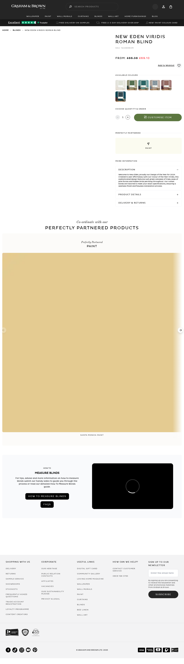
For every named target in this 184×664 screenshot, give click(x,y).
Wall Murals (84, 589)
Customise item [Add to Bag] (158, 117)
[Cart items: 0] (171, 7)
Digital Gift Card (87, 569)
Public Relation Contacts (50, 575)
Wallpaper (83, 584)
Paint (80, 594)
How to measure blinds (47, 496)
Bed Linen (82, 610)
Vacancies (47, 586)
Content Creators (17, 614)
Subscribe (163, 594)
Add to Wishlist (166, 65)
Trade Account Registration (15, 603)
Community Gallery (88, 574)
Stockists (12, 589)
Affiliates (47, 581)
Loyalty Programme (17, 609)
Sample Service (15, 579)
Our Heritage (49, 569)
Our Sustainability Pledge (52, 592)
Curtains (82, 599)
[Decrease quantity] (117, 117)
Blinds (17, 30)
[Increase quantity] (128, 117)
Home (5, 30)
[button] (148, 146)
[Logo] (28, 7)
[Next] (180, 330)
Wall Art (82, 615)
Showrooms (13, 584)
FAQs (47, 504)
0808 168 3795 (120, 576)
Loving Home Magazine (90, 579)
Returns (11, 574)
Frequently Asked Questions (16, 595)
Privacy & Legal (50, 599)
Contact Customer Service (124, 570)
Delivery (11, 569)
